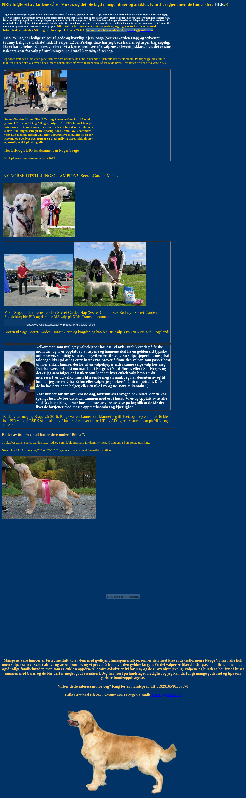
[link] (49, 322)
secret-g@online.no (166, 695)
